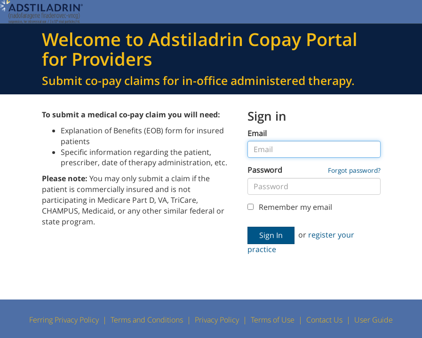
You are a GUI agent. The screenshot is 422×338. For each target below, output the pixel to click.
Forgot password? (354, 170)
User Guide (373, 320)
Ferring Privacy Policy (64, 320)
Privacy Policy (217, 320)
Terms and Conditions (147, 320)
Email (257, 133)
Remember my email (289, 207)
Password (264, 170)
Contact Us (324, 320)
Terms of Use (273, 320)
